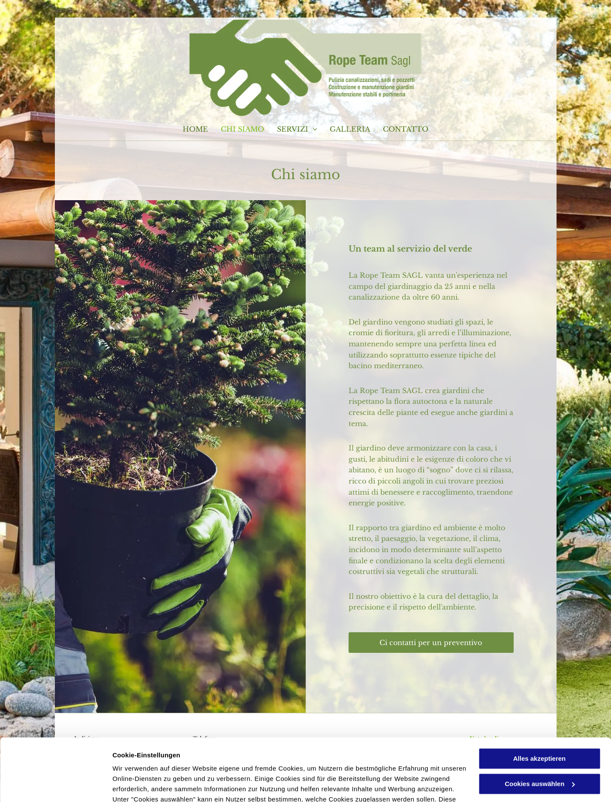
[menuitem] (195, 129)
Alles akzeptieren (539, 700)
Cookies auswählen (142, 785)
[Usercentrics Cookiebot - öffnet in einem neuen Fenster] (55, 785)
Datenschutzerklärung (148, 761)
